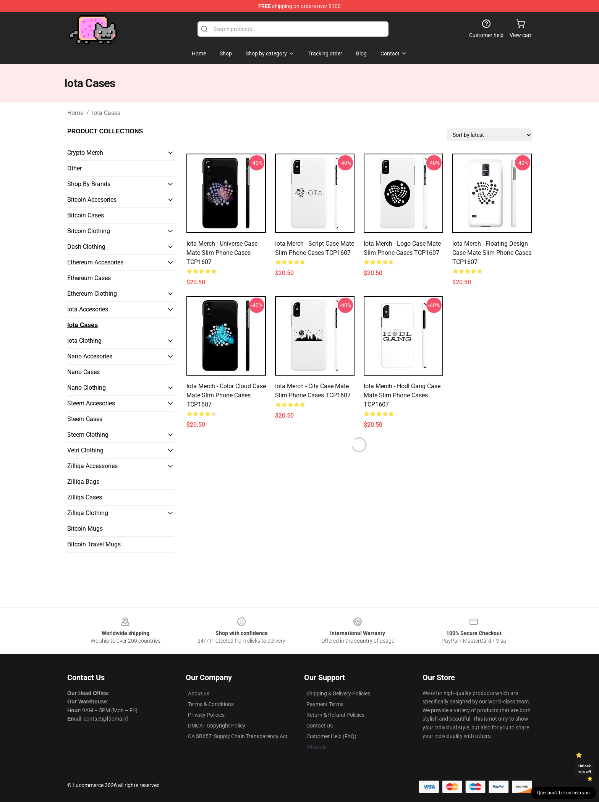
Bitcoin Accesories (92, 199)
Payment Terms (324, 704)
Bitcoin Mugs (85, 528)
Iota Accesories (87, 309)
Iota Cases (106, 113)
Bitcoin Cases (85, 215)
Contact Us (319, 726)
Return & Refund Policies (335, 715)
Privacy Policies (206, 715)
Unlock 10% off (584, 769)
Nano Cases (83, 372)
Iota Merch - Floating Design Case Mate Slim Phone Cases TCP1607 (491, 253)
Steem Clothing (87, 434)
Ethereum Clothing (92, 293)
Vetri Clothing (85, 450)
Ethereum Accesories (95, 262)
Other (74, 168)
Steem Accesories (91, 403)
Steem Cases (84, 419)
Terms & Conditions (211, 704)
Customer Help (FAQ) (331, 736)
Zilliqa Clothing (87, 513)
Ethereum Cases (89, 278)
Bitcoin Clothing (88, 231)
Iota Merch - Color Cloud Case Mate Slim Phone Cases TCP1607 (226, 395)
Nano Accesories (89, 356)
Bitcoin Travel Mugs (94, 544)
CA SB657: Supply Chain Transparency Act (238, 736)
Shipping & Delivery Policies (338, 693)
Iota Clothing (84, 340)
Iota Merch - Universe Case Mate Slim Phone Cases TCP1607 (221, 253)
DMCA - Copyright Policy (216, 726)
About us (198, 693)
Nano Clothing (86, 387)
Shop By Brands (88, 184)
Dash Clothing (86, 246)
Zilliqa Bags (83, 481)
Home (75, 113)
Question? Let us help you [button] (563, 793)
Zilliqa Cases (84, 497)
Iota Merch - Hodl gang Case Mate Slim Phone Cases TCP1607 (402, 395)
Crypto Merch (85, 152)
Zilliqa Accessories (92, 466)
